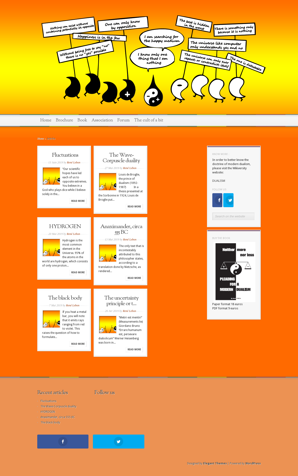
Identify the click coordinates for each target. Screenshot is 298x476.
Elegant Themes (215, 463)
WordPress (253, 463)
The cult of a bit (148, 120)
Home (45, 120)
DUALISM (218, 180)
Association (102, 120)
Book (82, 120)
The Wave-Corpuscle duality (121, 158)
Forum (123, 120)
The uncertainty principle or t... (121, 301)
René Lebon (73, 162)
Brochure (64, 120)
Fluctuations (65, 155)
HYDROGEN (65, 227)
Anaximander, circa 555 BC (121, 229)
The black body (65, 298)
